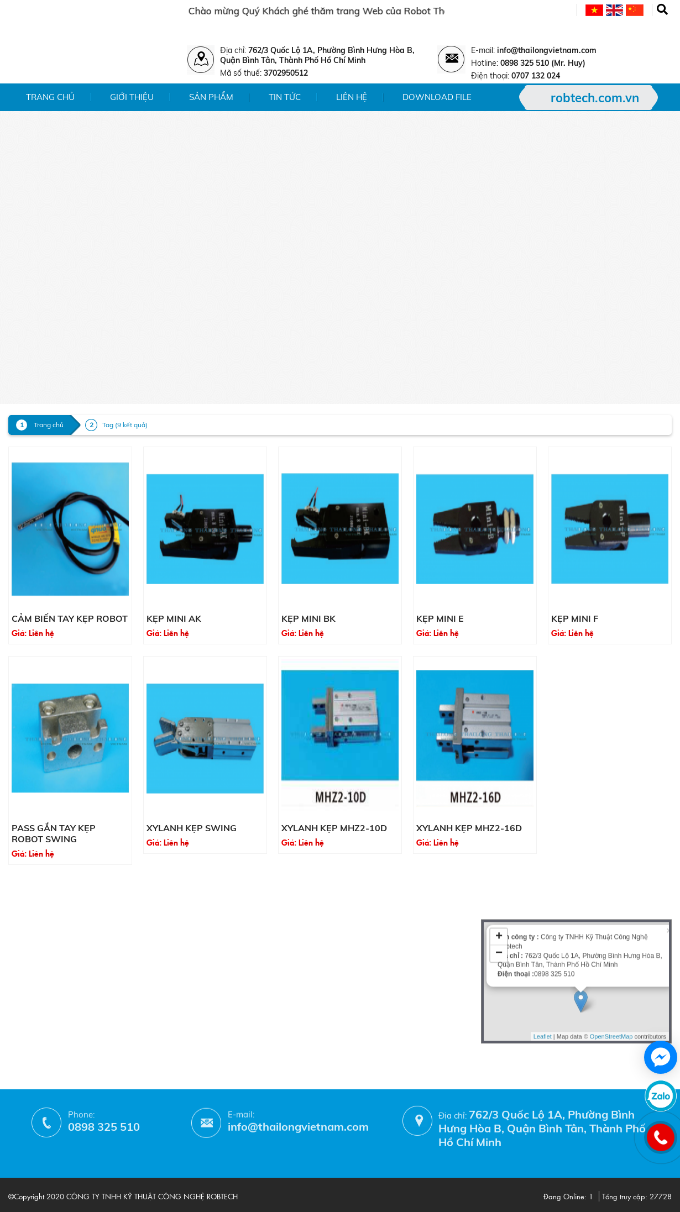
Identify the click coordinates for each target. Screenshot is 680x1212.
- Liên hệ (24, 937)
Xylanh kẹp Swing (192, 827)
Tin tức (285, 97)
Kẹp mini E (440, 618)
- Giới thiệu (29, 889)
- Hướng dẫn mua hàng (175, 996)
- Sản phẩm (30, 905)
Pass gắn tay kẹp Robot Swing (54, 833)
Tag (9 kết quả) (125, 425)
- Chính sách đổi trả (167, 948)
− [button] (499, 891)
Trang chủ (50, 97)
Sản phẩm (211, 97)
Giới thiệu (132, 97)
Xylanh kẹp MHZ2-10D (334, 827)
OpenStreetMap (611, 973)
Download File (437, 97)
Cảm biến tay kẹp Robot (70, 618)
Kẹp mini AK (174, 618)
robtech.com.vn (595, 98)
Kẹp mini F (574, 618)
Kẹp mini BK (308, 618)
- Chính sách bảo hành (173, 964)
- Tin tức (24, 921)
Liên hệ (351, 97)
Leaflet (542, 973)
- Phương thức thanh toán (179, 980)
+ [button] (499, 875)
